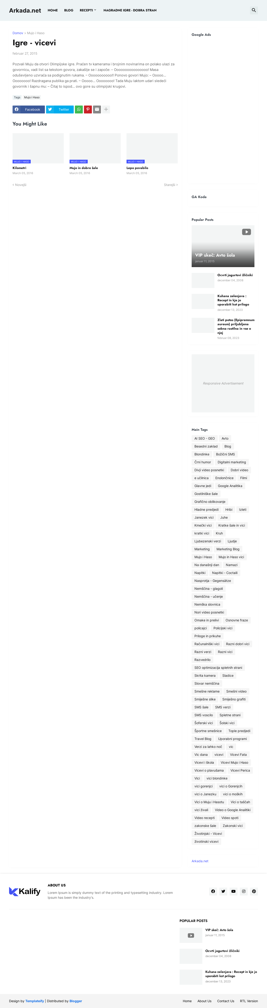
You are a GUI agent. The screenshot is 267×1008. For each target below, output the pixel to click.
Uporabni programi (232, 739)
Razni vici (225, 652)
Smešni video (236, 691)
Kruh (219, 533)
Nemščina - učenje (208, 596)
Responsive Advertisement (223, 383)
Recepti (86, 10)
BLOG (68, 10)
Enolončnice (224, 478)
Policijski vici (223, 628)
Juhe (224, 517)
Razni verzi (202, 652)
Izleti (242, 509)
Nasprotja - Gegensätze (212, 581)
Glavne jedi (202, 486)
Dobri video (239, 470)
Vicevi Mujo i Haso (234, 762)
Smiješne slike (205, 699)
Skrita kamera (205, 675)
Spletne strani (230, 715)
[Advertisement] (223, 110)
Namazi (231, 565)
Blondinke (201, 454)
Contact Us (225, 1001)
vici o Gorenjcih (230, 786)
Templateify (34, 1001)
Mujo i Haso (35, 33)
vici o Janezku (205, 794)
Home (53, 10)
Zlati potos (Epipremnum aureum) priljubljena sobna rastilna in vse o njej (235, 326)
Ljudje (232, 541)
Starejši (169, 185)
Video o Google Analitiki (232, 810)
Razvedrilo (202, 660)
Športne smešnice (208, 731)
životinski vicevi (206, 841)
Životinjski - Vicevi (208, 834)
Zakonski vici (233, 826)
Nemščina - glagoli (208, 588)
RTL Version (249, 1001)
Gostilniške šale (206, 494)
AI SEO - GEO (204, 438)
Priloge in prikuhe (207, 636)
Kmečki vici (203, 525)
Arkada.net (25, 10)
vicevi (218, 754)
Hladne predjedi (206, 509)
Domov (18, 33)
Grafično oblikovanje (209, 502)
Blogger (76, 1001)
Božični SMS (225, 454)
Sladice (228, 675)
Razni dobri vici (237, 644)
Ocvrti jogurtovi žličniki (235, 275)
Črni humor (202, 462)
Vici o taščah (240, 802)
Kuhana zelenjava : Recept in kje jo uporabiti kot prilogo (233, 300)
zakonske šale (205, 826)
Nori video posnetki (209, 612)
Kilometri (19, 168)
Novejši (20, 185)
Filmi (243, 478)
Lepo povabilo (137, 168)
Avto (225, 438)
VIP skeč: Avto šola (219, 930)
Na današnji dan (206, 565)
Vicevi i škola (204, 762)
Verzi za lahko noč (208, 747)
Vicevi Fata (238, 754)
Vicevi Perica (240, 770)
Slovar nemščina (206, 683)
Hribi (228, 509)
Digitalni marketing (232, 462)
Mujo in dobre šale (84, 168)
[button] (254, 10)
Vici (197, 778)
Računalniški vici (206, 644)
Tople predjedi (239, 731)
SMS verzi (222, 707)
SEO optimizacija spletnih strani (218, 668)
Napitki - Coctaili (224, 573)
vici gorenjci (203, 786)
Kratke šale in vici (231, 525)
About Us (204, 1001)
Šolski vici (227, 723)
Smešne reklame (207, 691)
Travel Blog (202, 739)
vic (231, 747)
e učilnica (201, 478)
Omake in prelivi (206, 620)
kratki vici (201, 533)
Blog (227, 446)
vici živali (201, 810)
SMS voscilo (203, 715)
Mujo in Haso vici (231, 557)
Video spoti (229, 818)
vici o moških (233, 794)
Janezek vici (204, 517)
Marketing (202, 549)
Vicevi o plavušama (209, 770)
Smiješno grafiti (234, 699)
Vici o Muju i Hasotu (209, 802)
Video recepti (204, 818)
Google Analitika (230, 486)
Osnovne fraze (237, 620)
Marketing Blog (228, 549)
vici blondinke (217, 778)
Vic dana (201, 754)
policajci (200, 628)
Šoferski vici (203, 723)
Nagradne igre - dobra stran (130, 10)
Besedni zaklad (206, 446)
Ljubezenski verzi (207, 541)
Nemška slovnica (207, 604)
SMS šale (201, 707)
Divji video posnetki (209, 470)
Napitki (199, 573)
